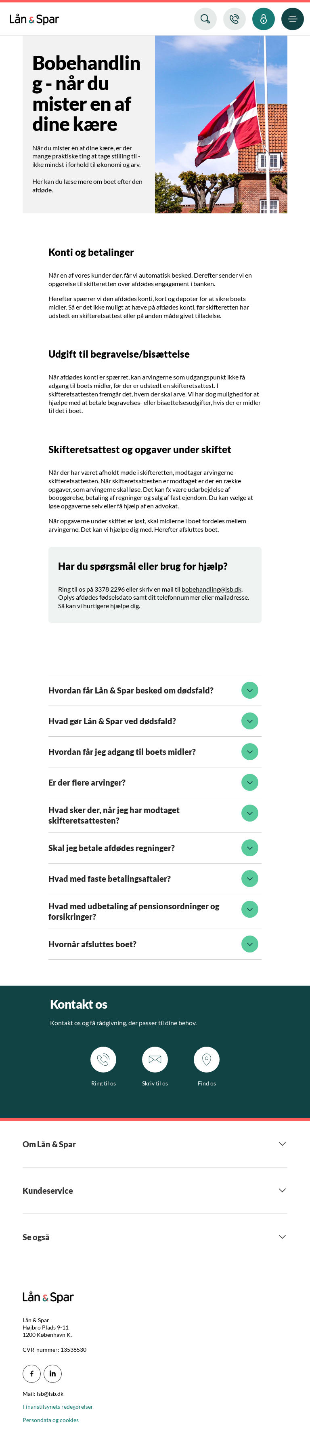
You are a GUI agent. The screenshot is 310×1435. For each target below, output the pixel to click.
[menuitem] (34, 17)
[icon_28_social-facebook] (32, 1374)
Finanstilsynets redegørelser (58, 1406)
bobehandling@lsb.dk (211, 589)
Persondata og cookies (51, 1419)
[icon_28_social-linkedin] (53, 1374)
